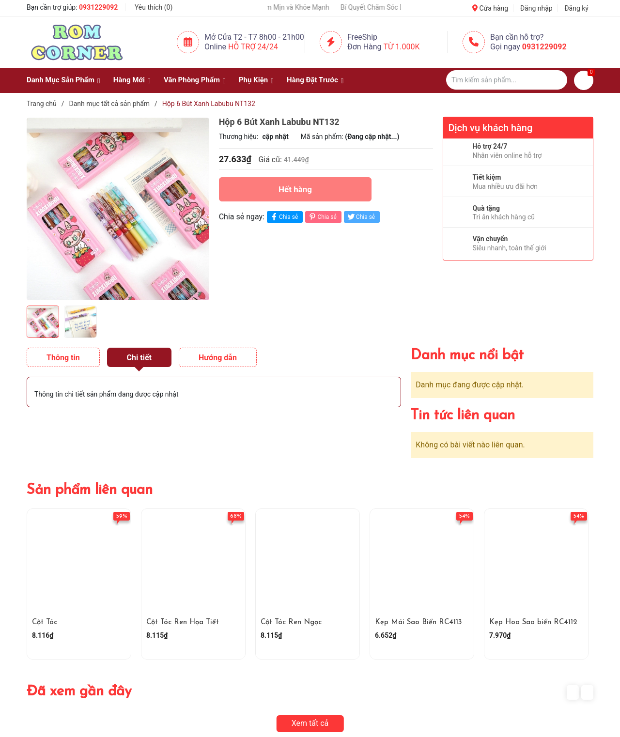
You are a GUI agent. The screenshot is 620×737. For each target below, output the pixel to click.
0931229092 (98, 7)
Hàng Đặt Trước (312, 80)
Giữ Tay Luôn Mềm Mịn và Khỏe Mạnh (286, 7)
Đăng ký (576, 8)
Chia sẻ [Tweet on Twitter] (360, 216)
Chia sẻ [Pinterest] (322, 216)
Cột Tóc (44, 622)
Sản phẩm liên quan (90, 490)
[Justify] (555, 80)
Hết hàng (295, 189)
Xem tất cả (310, 723)
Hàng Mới (129, 80)
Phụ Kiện (253, 80)
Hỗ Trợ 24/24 (253, 46)
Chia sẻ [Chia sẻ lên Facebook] (283, 216)
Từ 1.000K (402, 46)
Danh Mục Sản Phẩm (60, 80)
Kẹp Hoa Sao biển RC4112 (533, 622)
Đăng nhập (536, 8)
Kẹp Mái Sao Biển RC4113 (418, 622)
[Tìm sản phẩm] (506, 80)
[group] (118, 209)
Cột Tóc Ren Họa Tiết (182, 622)
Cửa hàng (490, 8)
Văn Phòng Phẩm (192, 80)
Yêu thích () (153, 7)
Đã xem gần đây (79, 692)
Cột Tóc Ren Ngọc (291, 622)
